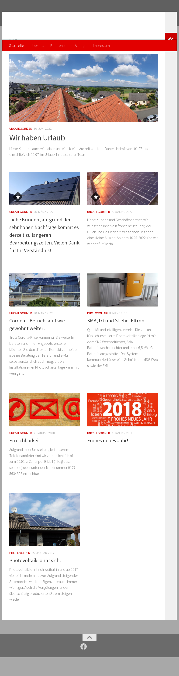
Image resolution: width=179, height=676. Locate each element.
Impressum (101, 45)
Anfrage (80, 45)
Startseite (16, 45)
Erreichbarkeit (24, 459)
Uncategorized (20, 147)
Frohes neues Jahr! (107, 459)
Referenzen (59, 45)
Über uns (37, 45)
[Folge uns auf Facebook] (83, 665)
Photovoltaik (97, 332)
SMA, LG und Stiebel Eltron (116, 339)
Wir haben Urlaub (37, 156)
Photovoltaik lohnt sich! (35, 579)
